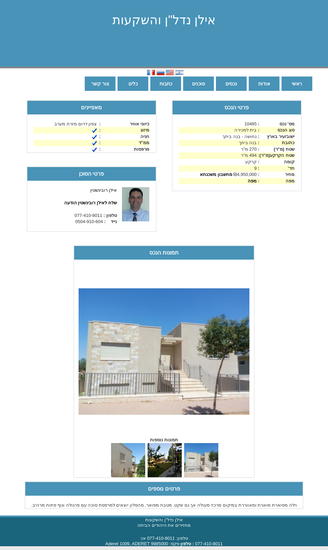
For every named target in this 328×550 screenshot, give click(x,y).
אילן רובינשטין (103, 190)
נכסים (231, 83)
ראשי (297, 83)
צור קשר (100, 83)
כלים (133, 83)
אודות (264, 83)
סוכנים (198, 83)
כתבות (166, 83)
